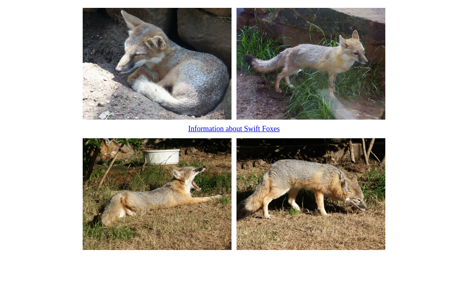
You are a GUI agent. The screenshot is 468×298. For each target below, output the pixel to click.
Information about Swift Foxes (233, 129)
